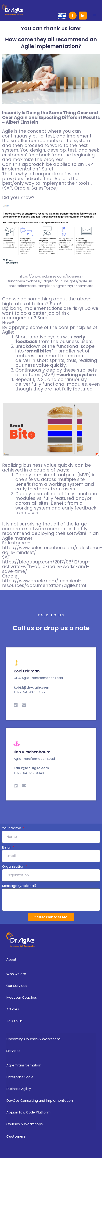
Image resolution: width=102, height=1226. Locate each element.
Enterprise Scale (19, 1077)
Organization (13, 866)
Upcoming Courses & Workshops (33, 1039)
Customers (16, 1136)
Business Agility (18, 1088)
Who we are (16, 974)
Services (13, 1050)
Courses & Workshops (24, 1124)
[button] (94, 15)
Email (7, 847)
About (11, 959)
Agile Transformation (23, 1065)
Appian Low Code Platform (28, 1112)
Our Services (16, 985)
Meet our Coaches (21, 997)
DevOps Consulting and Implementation (39, 1100)
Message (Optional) (19, 886)
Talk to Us (14, 1021)
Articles (13, 1009)
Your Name (12, 828)
